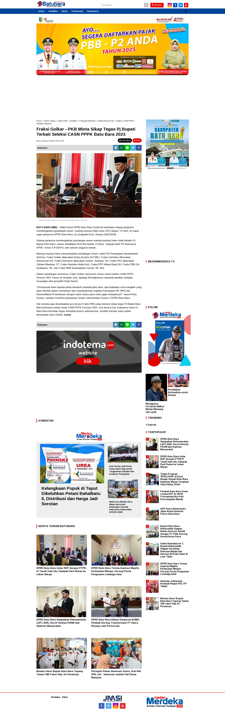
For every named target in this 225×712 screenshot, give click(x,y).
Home (41, 11)
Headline (53, 11)
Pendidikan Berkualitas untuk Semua (178, 392)
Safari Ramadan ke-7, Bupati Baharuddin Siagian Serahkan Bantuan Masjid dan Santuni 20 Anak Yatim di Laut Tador (174, 550)
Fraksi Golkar (49, 121)
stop (137, 140)
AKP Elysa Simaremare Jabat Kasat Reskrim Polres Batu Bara (173, 511)
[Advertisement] (112, 97)
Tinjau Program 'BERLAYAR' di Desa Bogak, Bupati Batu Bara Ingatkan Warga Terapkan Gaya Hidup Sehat (174, 479)
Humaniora (93, 11)
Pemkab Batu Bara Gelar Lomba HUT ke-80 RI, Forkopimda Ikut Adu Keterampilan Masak (174, 495)
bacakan (125, 140)
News (65, 11)
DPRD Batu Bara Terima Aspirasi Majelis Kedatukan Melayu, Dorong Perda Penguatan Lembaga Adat (115, 571)
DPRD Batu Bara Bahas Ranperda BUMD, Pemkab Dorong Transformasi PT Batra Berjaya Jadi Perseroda (115, 622)
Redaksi (55, 697)
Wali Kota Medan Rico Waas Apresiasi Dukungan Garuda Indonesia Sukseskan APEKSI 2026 (120, 507)
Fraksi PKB (62, 121)
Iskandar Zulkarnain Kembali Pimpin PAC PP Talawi (173, 583)
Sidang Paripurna (44, 124)
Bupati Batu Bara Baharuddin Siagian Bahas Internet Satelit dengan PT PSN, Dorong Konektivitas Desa (173, 531)
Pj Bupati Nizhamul (87, 121)
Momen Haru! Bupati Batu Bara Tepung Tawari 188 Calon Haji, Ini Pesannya (174, 602)
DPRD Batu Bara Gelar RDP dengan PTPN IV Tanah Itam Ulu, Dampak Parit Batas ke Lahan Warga (61, 571)
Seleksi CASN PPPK (125, 121)
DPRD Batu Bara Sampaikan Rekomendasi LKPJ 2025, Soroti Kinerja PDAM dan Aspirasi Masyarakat (61, 622)
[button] (185, 9)
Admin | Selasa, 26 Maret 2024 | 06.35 (50, 141)
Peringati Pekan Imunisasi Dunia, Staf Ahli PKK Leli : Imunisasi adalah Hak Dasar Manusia (116, 674)
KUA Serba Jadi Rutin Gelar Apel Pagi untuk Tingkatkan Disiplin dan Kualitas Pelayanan (121, 470)
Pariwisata (77, 11)
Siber (65, 697)
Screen (157, 5)
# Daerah (151, 425)
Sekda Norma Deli (106, 121)
